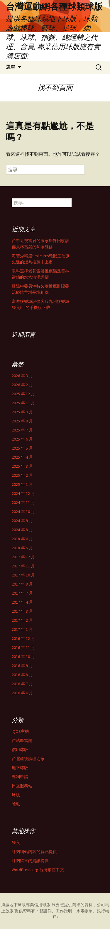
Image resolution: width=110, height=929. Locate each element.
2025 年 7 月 (22, 430)
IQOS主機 (20, 731)
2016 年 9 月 (22, 665)
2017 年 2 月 (22, 620)
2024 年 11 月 (23, 502)
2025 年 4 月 (22, 457)
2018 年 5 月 (22, 547)
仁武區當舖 (22, 740)
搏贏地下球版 (13, 904)
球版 (16, 794)
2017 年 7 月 (22, 593)
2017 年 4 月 (22, 602)
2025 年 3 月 (22, 466)
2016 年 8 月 (22, 674)
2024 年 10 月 (23, 511)
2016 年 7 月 (22, 683)
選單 (10, 67)
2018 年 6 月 (22, 538)
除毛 (16, 804)
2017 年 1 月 (22, 629)
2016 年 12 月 (23, 638)
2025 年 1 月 (22, 484)
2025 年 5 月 (22, 448)
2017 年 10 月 (23, 575)
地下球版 (20, 767)
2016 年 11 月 (23, 647)
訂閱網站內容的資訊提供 (34, 851)
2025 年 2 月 (22, 475)
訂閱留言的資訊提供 (30, 860)
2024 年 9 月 (22, 520)
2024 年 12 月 (23, 493)
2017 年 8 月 (22, 584)
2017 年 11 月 (23, 566)
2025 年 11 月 (23, 402)
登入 (16, 842)
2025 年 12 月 (23, 393)
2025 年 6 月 (22, 439)
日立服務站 (22, 785)
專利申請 (20, 776)
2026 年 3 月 (22, 375)
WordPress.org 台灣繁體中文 (38, 869)
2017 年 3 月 (22, 611)
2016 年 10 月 (23, 656)
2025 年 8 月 (22, 421)
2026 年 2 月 (22, 384)
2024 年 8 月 (22, 529)
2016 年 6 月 (22, 692)
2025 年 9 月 (22, 412)
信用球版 (20, 749)
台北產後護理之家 (28, 758)
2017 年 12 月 (23, 557)
